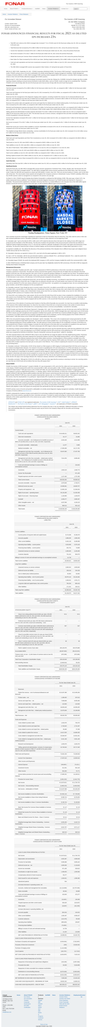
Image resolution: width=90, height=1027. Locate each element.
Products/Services (27, 8)
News (43, 8)
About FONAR (14, 8)
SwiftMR (37, 8)
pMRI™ (36, 404)
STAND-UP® (21, 402)
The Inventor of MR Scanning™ (48, 402)
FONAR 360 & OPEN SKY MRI (40, 1007)
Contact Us (64, 8)
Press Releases (24, 14)
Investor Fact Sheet (64, 998)
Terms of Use (43, 1024)
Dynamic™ (53, 404)
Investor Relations (53, 8)
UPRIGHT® (11, 402)
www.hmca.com (27, 390)
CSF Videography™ (43, 404)
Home (5, 8)
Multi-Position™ (66, 402)
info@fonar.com (7, 1012)
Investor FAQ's (63, 997)
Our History (27, 997)
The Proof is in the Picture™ (25, 404)
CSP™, (60, 402)
